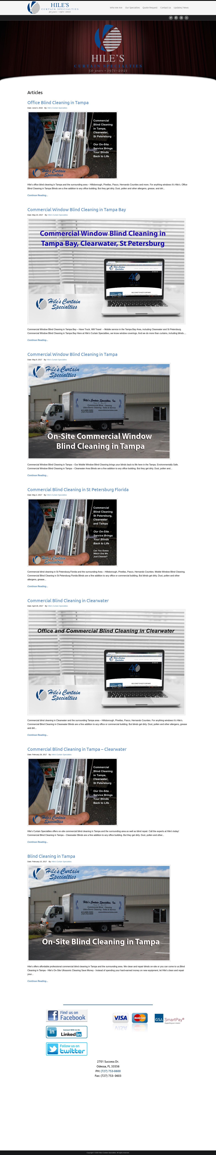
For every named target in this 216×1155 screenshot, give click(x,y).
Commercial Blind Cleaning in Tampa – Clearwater (76, 749)
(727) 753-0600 (111, 1071)
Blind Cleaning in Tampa (51, 856)
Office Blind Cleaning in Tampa (58, 102)
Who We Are (116, 7)
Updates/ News (181, 7)
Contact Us (165, 7)
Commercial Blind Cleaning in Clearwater (68, 600)
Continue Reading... (37, 195)
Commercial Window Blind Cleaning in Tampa (72, 354)
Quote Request (150, 7)
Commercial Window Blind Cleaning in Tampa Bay (76, 209)
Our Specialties (132, 7)
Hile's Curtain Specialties (57, 108)
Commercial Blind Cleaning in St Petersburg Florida (78, 489)
